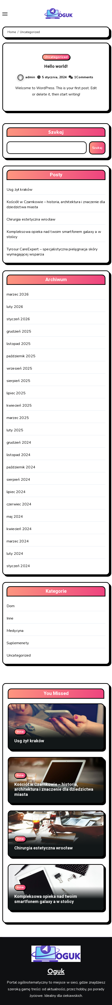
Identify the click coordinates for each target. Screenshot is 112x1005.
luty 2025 (15, 430)
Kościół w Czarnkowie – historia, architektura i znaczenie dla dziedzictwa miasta (53, 789)
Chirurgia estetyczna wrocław (31, 219)
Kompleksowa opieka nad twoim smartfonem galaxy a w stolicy (45, 899)
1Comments (83, 77)
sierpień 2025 (18, 380)
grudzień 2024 (19, 442)
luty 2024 (15, 553)
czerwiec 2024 (19, 504)
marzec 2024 (18, 541)
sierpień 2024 (18, 479)
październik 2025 (21, 356)
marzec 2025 (18, 417)
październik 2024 (21, 467)
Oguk (55, 971)
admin (26, 77)
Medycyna (15, 630)
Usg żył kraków (20, 189)
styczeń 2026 (18, 319)
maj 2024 (15, 516)
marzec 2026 (18, 294)
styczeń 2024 (18, 566)
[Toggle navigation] (4, 14)
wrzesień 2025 (19, 368)
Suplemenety (18, 643)
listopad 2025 (19, 343)
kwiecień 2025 (19, 405)
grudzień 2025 (19, 331)
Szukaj (56, 132)
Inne (10, 618)
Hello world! (56, 66)
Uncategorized (56, 57)
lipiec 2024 (16, 491)
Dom (11, 606)
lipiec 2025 (16, 393)
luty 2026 (15, 306)
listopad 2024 (19, 454)
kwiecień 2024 (19, 528)
